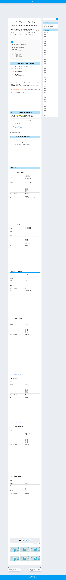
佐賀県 (45, 38)
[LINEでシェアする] (30, 540)
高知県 (45, 115)
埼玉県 (45, 47)
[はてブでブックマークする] (26, 540)
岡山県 (45, 68)
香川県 (45, 113)
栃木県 (45, 85)
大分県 (45, 49)
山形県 (45, 62)
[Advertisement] (33, 11)
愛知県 (45, 79)
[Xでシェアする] (20, 540)
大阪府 (45, 51)
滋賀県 (45, 89)
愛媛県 (45, 77)
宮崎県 (45, 57)
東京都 (45, 83)
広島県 (39, 543)
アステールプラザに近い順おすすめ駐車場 (18, 47)
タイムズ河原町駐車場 (15, 89)
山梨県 (45, 64)
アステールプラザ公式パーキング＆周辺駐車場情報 (19, 44)
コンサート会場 (34, 545)
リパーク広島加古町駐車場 (16, 123)
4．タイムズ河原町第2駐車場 (17, 54)
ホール (39, 545)
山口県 (45, 60)
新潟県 (45, 81)
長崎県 (45, 106)
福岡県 (45, 96)
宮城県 (45, 55)
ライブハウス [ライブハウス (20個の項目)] (45, 26)
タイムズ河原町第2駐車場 (25, 89)
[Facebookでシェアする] (23, 540)
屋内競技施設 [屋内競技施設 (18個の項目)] (51, 26)
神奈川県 (45, 94)
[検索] (57, 19)
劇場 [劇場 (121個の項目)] (48, 26)
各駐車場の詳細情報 (15, 49)
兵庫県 (45, 40)
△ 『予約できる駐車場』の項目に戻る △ (16, 374)
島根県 (45, 72)
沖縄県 (45, 87)
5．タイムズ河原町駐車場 (16, 55)
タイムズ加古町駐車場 (16, 142)
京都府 (45, 36)
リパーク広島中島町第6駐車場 (17, 127)
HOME (33, 576)
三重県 (45, 34)
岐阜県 (45, 66)
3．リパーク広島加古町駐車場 (17, 53)
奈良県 (45, 53)
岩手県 (45, 70)
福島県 (45, 98)
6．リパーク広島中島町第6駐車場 (17, 56)
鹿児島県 (45, 119)
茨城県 (45, 104)
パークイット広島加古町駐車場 (18, 88)
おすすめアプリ (46, 32)
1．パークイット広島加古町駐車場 (17, 50)
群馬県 (45, 102)
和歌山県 (45, 45)
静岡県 (45, 111)
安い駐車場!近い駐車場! (33, 1)
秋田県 (45, 100)
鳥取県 (45, 117)
